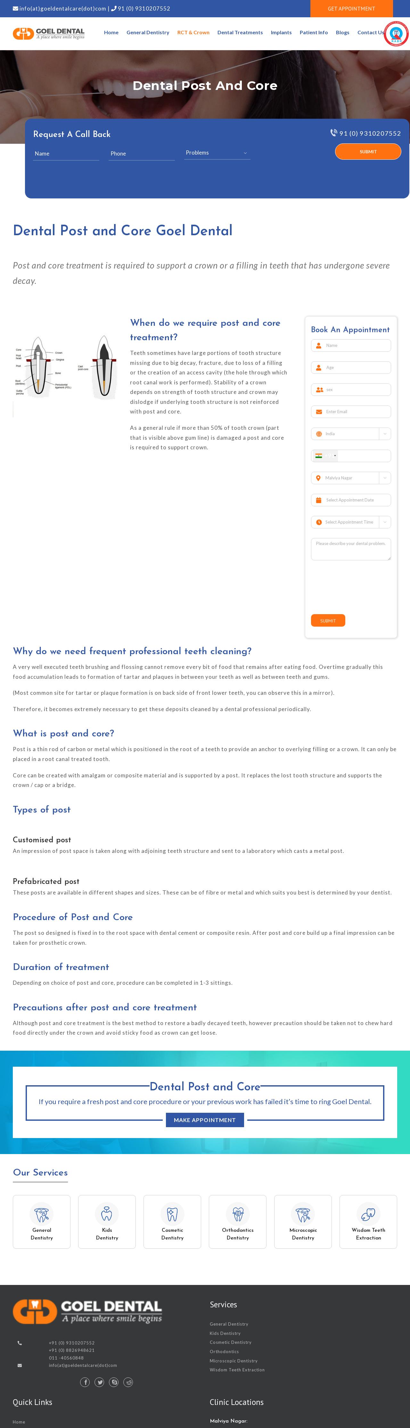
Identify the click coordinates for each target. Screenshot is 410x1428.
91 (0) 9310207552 (143, 8)
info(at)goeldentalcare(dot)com (63, 8)
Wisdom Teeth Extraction (237, 1369)
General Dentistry (229, 1324)
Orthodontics (224, 1351)
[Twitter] (99, 1382)
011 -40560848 (66, 1357)
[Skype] (114, 1382)
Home (19, 1421)
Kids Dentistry (225, 1333)
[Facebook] (85, 1382)
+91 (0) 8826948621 (72, 1350)
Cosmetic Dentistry (231, 1342)
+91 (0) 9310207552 (72, 1342)
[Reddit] (128, 1382)
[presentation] (293, 157)
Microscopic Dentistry (234, 1360)
